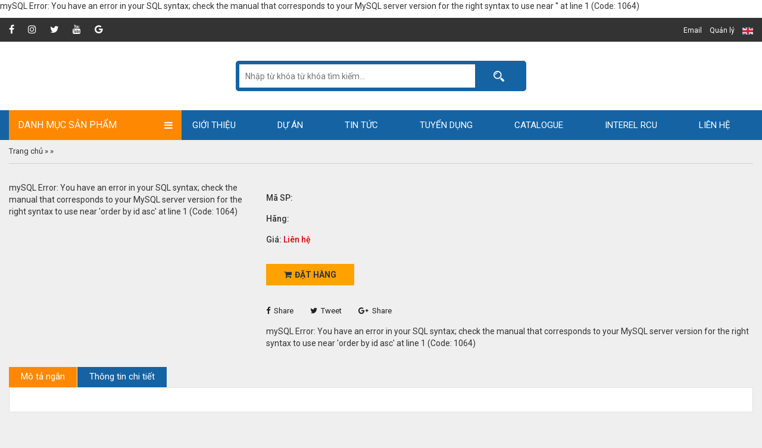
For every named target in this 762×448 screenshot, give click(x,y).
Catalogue (538, 125)
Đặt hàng (310, 274)
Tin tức (361, 125)
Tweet (326, 310)
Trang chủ (26, 151)
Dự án (290, 125)
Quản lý (722, 30)
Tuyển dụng (446, 125)
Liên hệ (714, 125)
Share (279, 310)
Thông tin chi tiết (122, 376)
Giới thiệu (214, 125)
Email (692, 30)
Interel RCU (631, 125)
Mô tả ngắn (43, 376)
